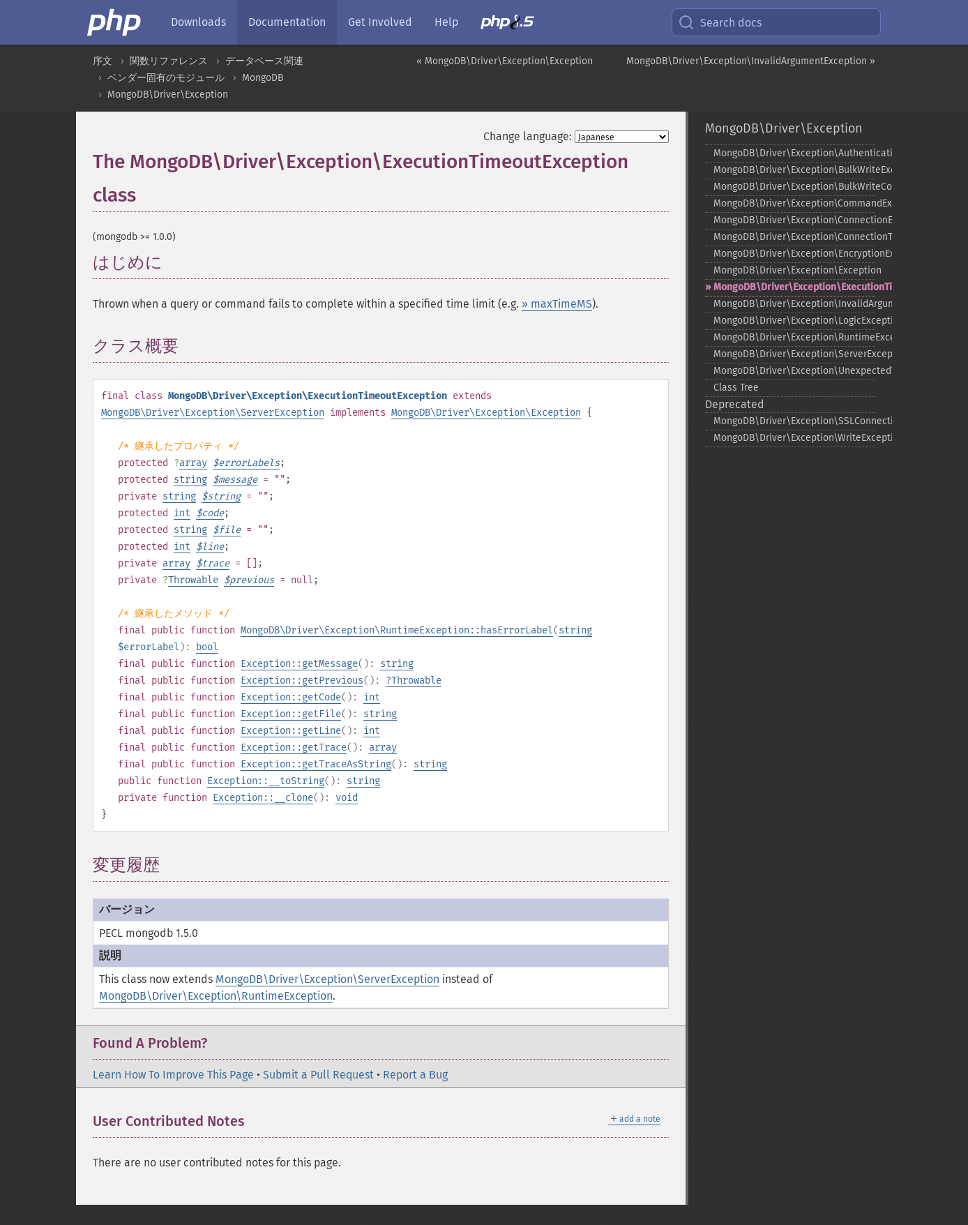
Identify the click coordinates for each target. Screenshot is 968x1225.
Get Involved (380, 22)
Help (446, 22)
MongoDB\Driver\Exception (167, 94)
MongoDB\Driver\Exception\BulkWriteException (794, 170)
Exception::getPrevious (302, 680)
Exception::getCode (291, 697)
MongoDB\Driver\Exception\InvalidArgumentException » (750, 61)
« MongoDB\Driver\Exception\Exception (504, 61)
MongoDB (262, 78)
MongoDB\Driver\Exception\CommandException (794, 203)
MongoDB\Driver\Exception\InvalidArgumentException (794, 304)
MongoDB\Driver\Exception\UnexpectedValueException (794, 371)
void (346, 798)
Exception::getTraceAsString (316, 764)
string (190, 480)
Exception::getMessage (299, 664)
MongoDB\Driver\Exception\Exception (486, 413)
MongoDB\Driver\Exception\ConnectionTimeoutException (794, 237)
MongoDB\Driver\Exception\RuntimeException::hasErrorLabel (397, 630)
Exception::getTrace (294, 747)
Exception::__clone (263, 798)
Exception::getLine (291, 731)
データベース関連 (264, 61)
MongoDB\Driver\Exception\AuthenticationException (794, 153)
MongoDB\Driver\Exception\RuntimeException (216, 995)
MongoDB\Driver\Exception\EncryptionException (794, 254)
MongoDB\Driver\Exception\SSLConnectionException (794, 421)
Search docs (720, 22)
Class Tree (736, 387)
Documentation (287, 22)
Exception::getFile (291, 714)
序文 (102, 61)
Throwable (193, 580)
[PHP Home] (115, 22)
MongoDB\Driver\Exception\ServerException (212, 413)
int (182, 513)
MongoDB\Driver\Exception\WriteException (794, 438)
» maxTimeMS (557, 303)
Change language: (527, 136)
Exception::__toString (265, 781)
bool (207, 647)
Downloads (198, 22)
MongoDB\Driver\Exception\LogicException (794, 320)
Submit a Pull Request (318, 1074)
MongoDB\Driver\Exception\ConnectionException (794, 220)
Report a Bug (415, 1074)
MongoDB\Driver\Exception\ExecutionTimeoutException (794, 287)
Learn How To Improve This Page (173, 1074)
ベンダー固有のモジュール (166, 78)
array (193, 463)
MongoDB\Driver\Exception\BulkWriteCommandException (794, 187)
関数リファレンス (169, 61)
